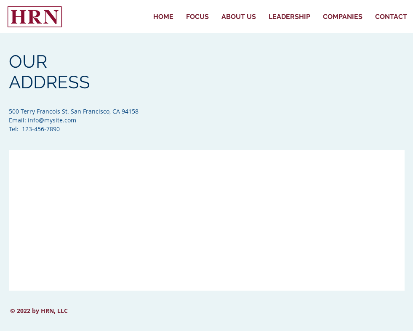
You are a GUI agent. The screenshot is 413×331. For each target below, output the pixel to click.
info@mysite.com (52, 120)
